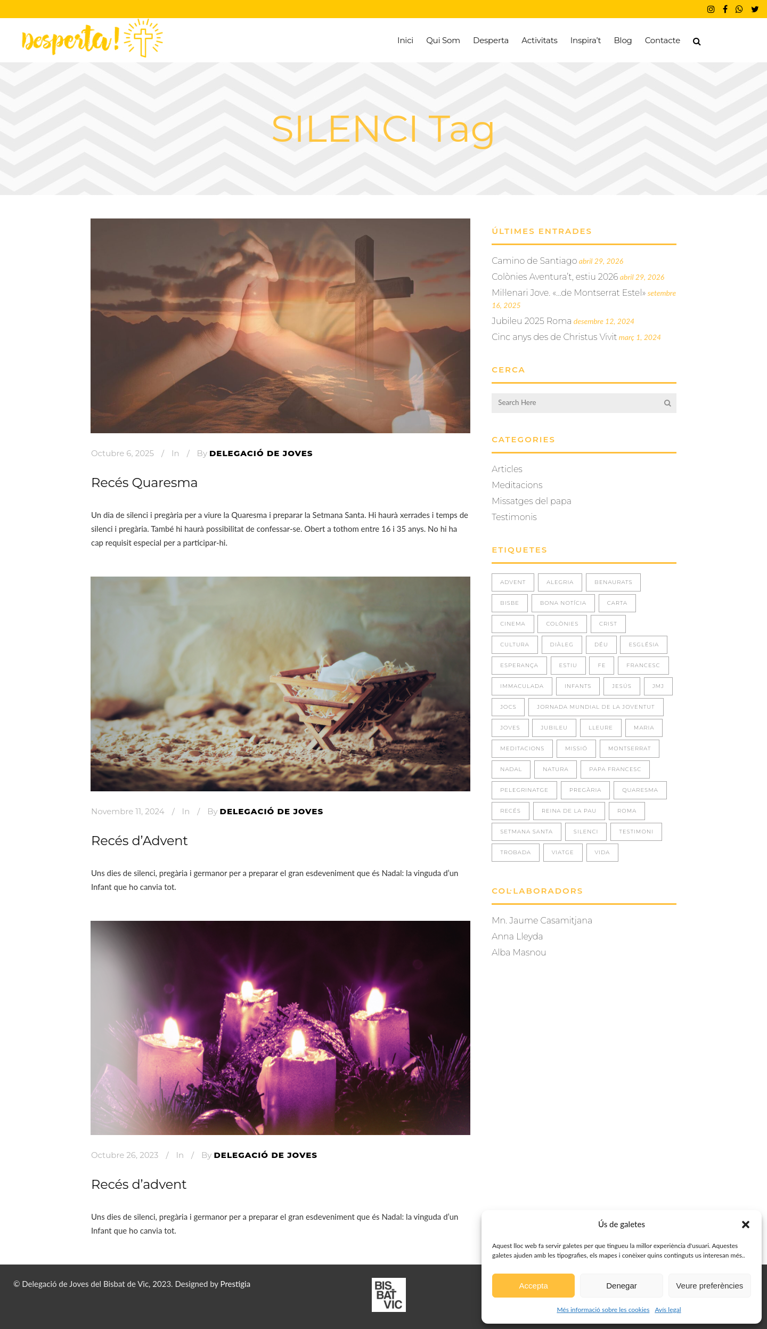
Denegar (621, 1285)
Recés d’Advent (139, 840)
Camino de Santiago (534, 261)
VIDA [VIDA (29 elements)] (602, 852)
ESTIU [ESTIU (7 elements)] (568, 665)
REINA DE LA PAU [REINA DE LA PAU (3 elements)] (569, 810)
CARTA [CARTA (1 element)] (617, 602)
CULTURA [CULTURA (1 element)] (514, 644)
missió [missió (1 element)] (576, 748)
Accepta (533, 1285)
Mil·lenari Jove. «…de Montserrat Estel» (569, 293)
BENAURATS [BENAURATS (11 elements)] (613, 582)
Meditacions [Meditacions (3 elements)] (522, 748)
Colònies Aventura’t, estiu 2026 (555, 277)
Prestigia (236, 1284)
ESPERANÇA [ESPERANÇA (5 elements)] (519, 665)
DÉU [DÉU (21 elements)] (601, 644)
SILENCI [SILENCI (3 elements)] (586, 831)
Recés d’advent (139, 1184)
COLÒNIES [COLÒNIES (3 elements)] (562, 623)
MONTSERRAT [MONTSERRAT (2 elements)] (629, 748)
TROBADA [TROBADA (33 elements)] (515, 852)
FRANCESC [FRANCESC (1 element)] (643, 665)
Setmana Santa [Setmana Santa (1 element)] (526, 831)
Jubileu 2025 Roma (532, 321)
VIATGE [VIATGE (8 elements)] (563, 852)
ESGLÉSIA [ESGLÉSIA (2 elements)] (644, 644)
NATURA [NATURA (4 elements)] (555, 769)
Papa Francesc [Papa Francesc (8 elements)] (615, 769)
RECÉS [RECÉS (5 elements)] (510, 810)
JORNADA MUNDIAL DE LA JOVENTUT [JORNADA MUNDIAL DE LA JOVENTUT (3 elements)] (596, 706)
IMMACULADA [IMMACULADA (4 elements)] (522, 686)
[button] (745, 1224)
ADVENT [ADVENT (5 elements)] (513, 582)
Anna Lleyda (517, 936)
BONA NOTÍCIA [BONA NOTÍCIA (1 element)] (563, 602)
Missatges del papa (532, 501)
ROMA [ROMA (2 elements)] (627, 810)
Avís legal (668, 1310)
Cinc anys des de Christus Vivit (554, 337)
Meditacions (517, 485)
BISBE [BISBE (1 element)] (509, 602)
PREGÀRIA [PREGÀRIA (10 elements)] (585, 790)
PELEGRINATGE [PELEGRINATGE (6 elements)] (524, 790)
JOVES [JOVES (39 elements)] (510, 727)
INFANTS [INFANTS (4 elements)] (578, 686)
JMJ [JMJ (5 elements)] (658, 686)
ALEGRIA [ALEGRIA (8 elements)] (560, 582)
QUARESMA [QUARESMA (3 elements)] (640, 790)
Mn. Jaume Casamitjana (542, 920)
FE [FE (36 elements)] (602, 665)
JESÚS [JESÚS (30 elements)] (622, 686)
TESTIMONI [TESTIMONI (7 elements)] (636, 831)
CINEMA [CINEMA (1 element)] (512, 623)
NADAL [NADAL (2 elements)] (511, 769)
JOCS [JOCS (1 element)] (508, 706)
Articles (507, 469)
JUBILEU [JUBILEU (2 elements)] (554, 727)
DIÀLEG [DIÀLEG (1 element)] (562, 644)
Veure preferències (709, 1285)
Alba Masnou (519, 952)
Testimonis (514, 517)
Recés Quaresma (144, 482)
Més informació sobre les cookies (603, 1310)
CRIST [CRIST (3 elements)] (608, 623)
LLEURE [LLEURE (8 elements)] (601, 727)
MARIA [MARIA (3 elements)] (644, 727)
